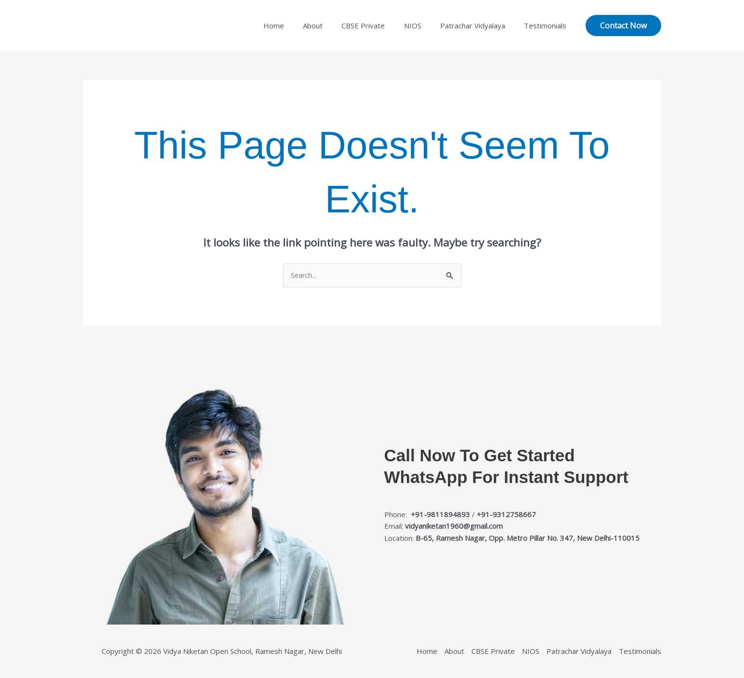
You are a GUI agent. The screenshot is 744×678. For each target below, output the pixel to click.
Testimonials (547, 25)
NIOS (423, 25)
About (333, 25)
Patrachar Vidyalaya (479, 25)
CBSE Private (379, 25)
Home (298, 25)
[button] (623, 25)
